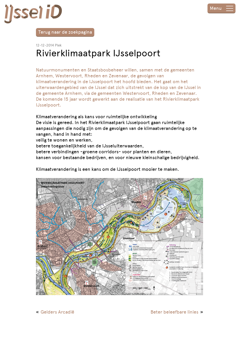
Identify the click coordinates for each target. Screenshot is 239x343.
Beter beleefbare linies (174, 312)
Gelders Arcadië (57, 312)
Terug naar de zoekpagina (65, 32)
